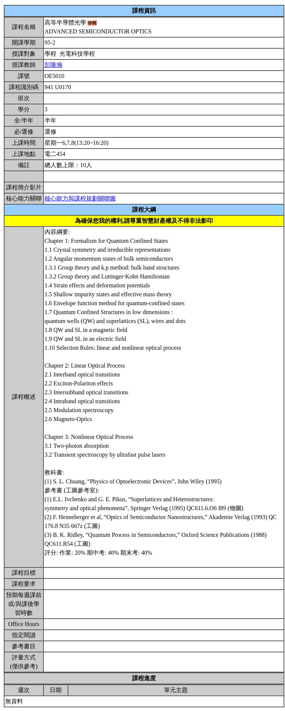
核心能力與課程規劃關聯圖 (80, 198)
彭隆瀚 (53, 65)
